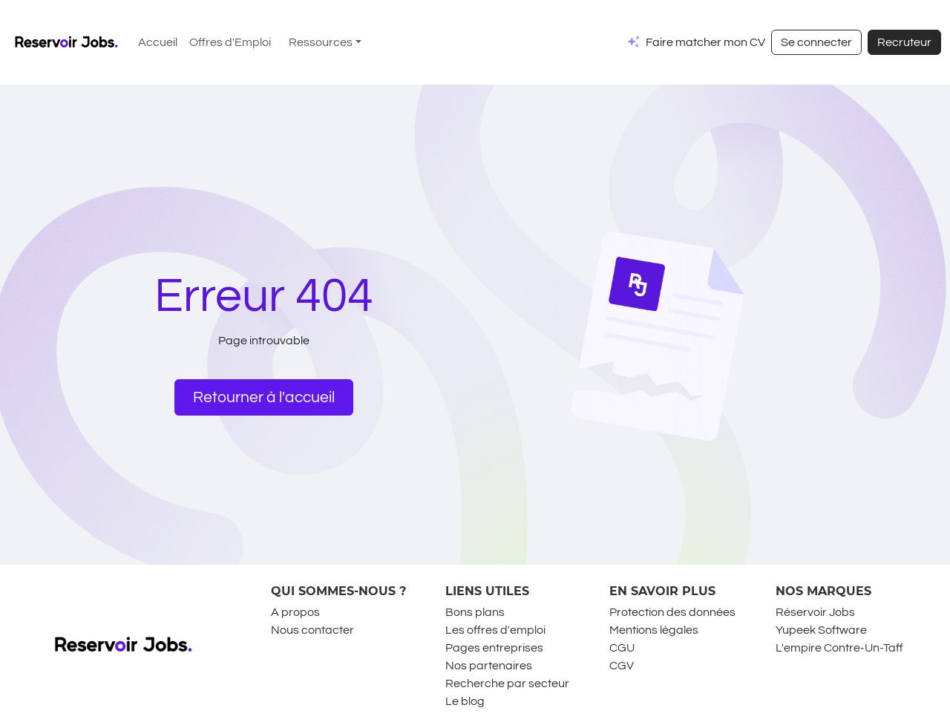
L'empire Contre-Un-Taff (839, 648)
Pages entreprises (494, 648)
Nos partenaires (488, 666)
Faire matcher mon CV (705, 42)
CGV (621, 666)
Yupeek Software (821, 630)
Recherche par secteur (507, 683)
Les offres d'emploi (495, 630)
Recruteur (904, 42)
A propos (295, 612)
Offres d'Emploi (230, 42)
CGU (622, 648)
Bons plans (475, 612)
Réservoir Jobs (815, 612)
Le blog (465, 701)
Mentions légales (653, 630)
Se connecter (816, 42)
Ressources (321, 42)
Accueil (157, 42)
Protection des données (672, 612)
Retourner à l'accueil (264, 397)
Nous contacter (312, 630)
